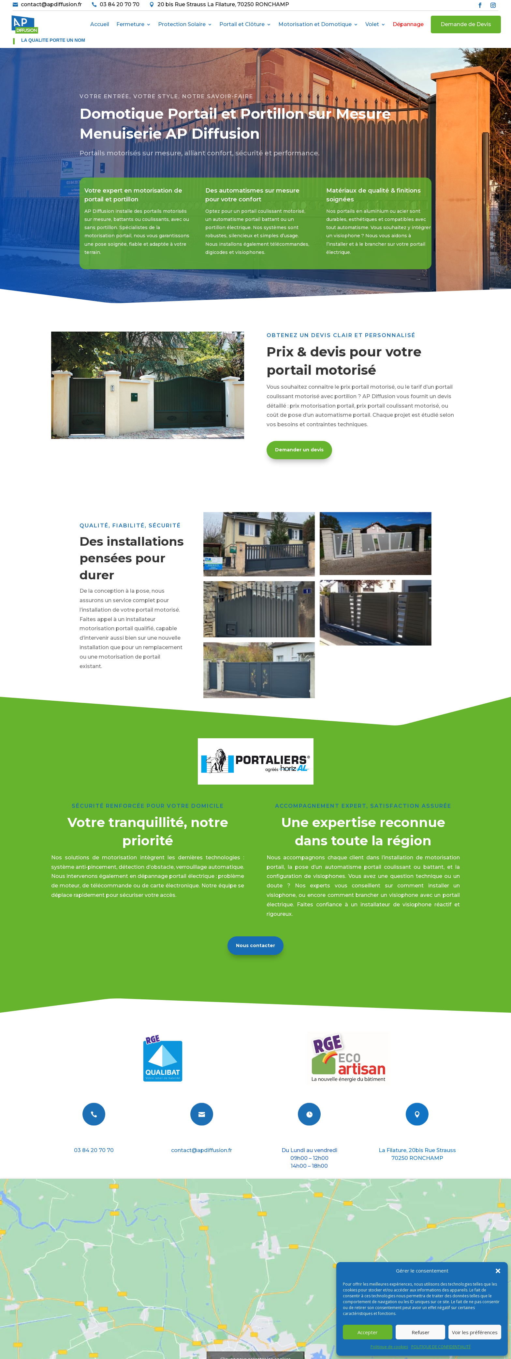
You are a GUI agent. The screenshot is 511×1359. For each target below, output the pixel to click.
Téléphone (94, 1139)
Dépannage (408, 24)
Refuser (421, 1332)
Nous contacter (255, 945)
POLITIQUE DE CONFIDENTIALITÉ (441, 1347)
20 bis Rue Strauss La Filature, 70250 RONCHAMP (223, 4)
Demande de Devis (466, 24)
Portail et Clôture (242, 24)
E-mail (201, 1139)
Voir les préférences (475, 1332)
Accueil (99, 24)
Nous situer (417, 1139)
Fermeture (130, 24)
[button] (498, 1271)
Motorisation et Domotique (315, 24)
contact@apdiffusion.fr (51, 4)
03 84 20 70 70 (119, 4)
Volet (372, 24)
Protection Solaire (182, 24)
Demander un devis (299, 450)
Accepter (368, 1332)
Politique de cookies (389, 1347)
